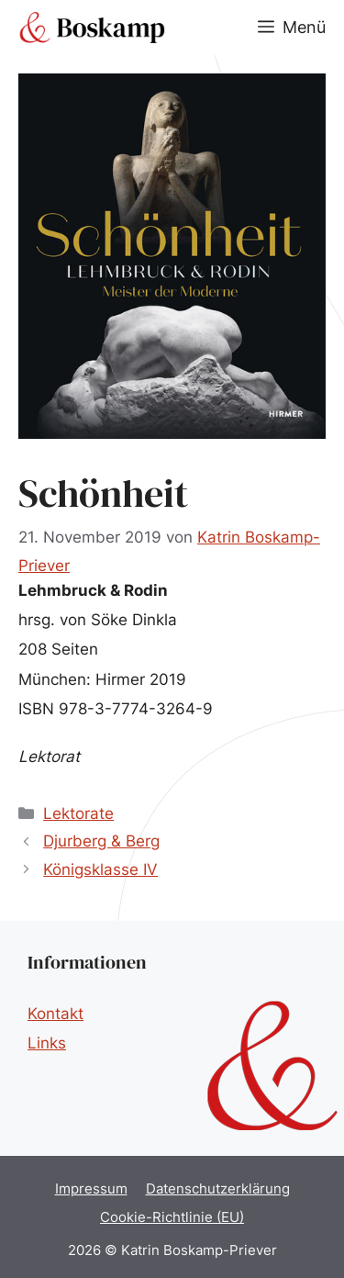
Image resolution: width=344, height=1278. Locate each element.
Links (47, 1043)
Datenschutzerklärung (218, 1188)
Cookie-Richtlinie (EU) (172, 1217)
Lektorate (78, 813)
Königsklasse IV (100, 869)
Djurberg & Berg (101, 841)
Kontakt (55, 1013)
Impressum (91, 1188)
